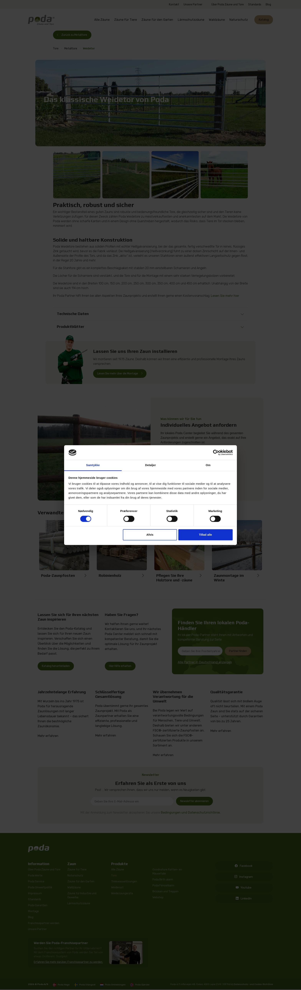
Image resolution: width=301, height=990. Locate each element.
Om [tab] (208, 465)
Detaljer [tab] (150, 465)
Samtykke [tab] (93, 465)
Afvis (149, 534)
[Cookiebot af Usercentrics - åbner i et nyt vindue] (216, 452)
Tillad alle (205, 534)
